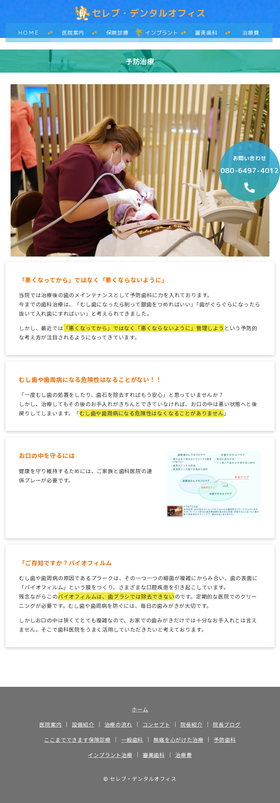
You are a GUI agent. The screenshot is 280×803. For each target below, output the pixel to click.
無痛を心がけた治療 (178, 740)
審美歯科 (206, 30)
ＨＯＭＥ (28, 30)
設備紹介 (83, 724)
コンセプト (156, 724)
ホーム (140, 709)
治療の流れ (118, 724)
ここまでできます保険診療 (77, 740)
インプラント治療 (110, 755)
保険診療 (117, 30)
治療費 (250, 30)
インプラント (161, 30)
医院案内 (72, 30)
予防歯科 (225, 740)
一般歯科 (132, 740)
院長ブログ (227, 724)
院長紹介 (191, 724)
